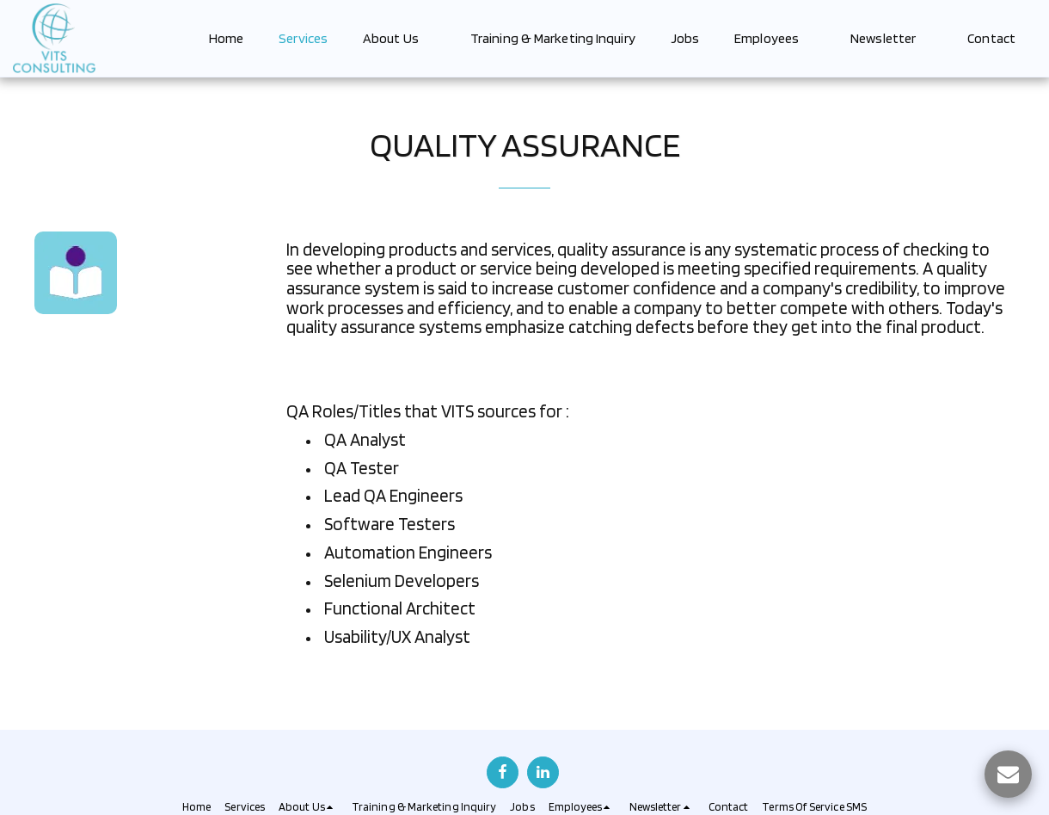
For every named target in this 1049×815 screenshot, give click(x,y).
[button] (399, 38)
